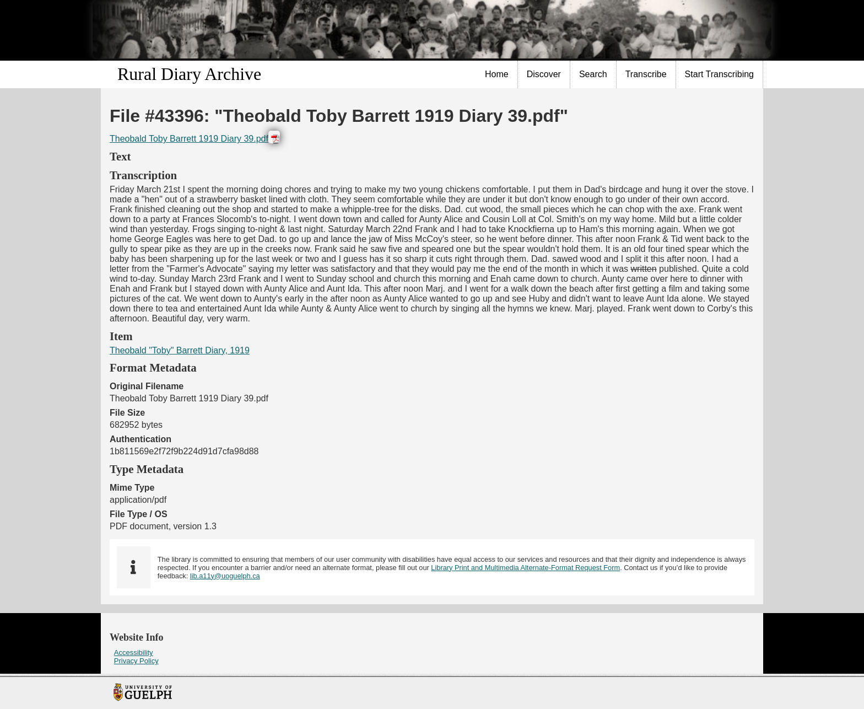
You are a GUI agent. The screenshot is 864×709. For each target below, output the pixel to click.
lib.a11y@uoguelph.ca (225, 576)
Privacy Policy (136, 661)
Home (497, 74)
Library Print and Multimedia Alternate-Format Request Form (525, 567)
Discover (544, 74)
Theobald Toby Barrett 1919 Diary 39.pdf (189, 138)
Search (593, 74)
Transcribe (646, 74)
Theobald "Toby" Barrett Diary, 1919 (180, 350)
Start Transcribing (719, 74)
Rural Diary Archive (189, 74)
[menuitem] (497, 74)
